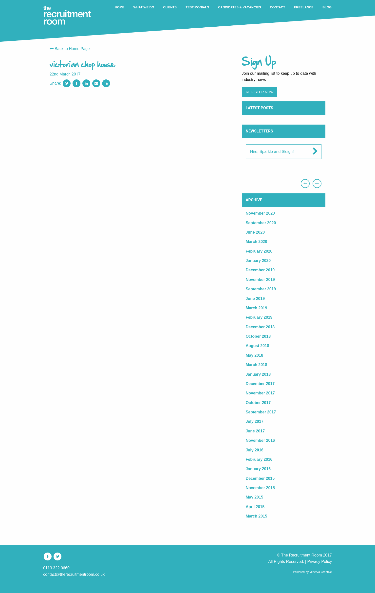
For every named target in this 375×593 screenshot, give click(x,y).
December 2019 (260, 270)
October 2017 (258, 403)
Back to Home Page (70, 49)
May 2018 (254, 355)
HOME (119, 7)
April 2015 (255, 507)
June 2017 (255, 431)
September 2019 (261, 289)
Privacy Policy (319, 561)
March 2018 (256, 365)
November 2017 (260, 393)
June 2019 (255, 298)
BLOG (327, 7)
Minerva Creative (320, 572)
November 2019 (260, 280)
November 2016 (260, 440)
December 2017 (260, 384)
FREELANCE (303, 7)
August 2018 (257, 346)
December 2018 (260, 327)
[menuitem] (119, 7)
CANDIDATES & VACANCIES (239, 7)
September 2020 (261, 223)
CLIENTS (170, 7)
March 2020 (256, 242)
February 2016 (259, 459)
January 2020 (258, 261)
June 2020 (255, 232)
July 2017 (254, 421)
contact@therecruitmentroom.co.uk (74, 574)
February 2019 (259, 317)
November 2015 (260, 488)
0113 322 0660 (56, 568)
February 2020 (259, 251)
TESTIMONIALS (197, 7)
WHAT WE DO (143, 7)
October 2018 (258, 336)
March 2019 (256, 308)
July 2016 (254, 450)
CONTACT (277, 7)
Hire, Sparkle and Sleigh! (272, 151)
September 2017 (261, 412)
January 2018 (258, 374)
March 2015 (256, 516)
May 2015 (254, 497)
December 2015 (260, 478)
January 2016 (258, 469)
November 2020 (260, 213)
